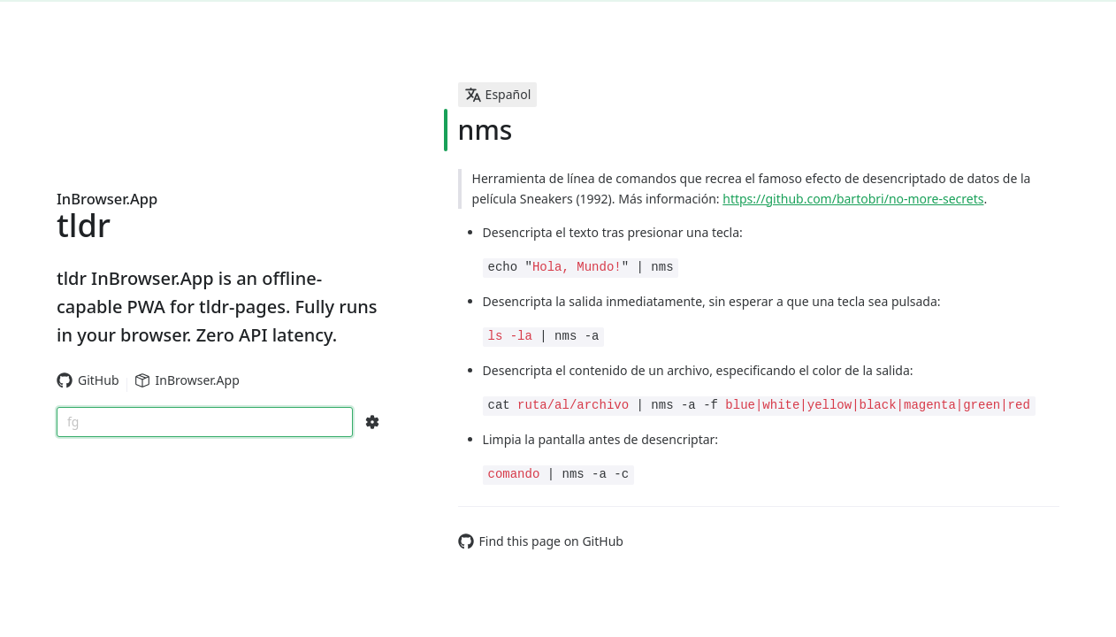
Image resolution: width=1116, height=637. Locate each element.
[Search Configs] (372, 422)
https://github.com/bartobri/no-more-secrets (852, 198)
